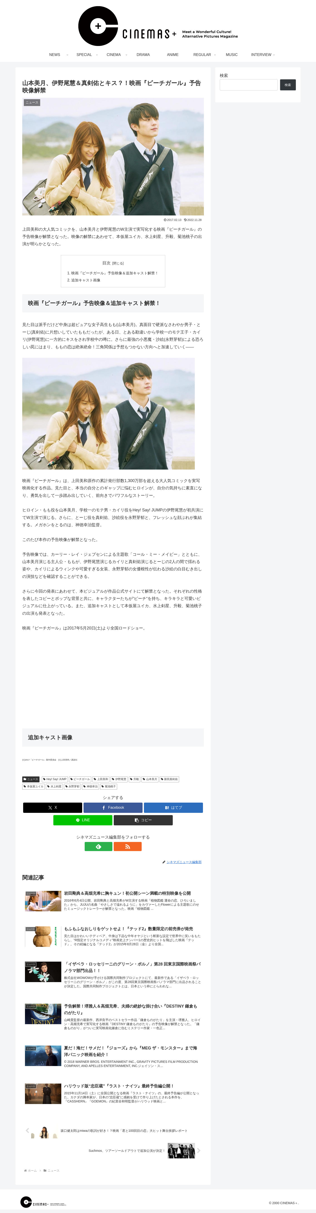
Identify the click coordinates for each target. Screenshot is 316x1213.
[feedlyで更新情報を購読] (107, 847)
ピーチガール (80, 779)
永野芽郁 (72, 787)
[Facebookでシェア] (113, 808)
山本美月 (150, 779)
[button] (143, 821)
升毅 (134, 779)
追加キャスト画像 (85, 281)
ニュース (31, 779)
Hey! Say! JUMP (55, 779)
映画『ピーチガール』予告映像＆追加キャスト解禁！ (114, 273)
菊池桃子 (108, 787)
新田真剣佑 (169, 779)
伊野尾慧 (119, 779)
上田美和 (101, 779)
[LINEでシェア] (82, 821)
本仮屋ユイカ (33, 787)
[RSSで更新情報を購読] (118, 847)
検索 (224, 75)
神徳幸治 (90, 787)
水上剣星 (54, 787)
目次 (106, 263)
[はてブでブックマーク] (173, 808)
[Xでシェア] (52, 808)
